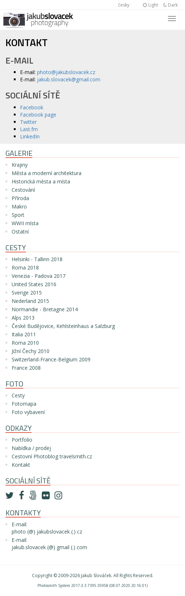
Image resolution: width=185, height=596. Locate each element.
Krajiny (20, 164)
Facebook (31, 107)
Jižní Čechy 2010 (30, 351)
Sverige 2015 (27, 292)
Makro (19, 206)
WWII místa (25, 223)
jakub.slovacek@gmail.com (68, 79)
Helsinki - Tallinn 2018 (37, 259)
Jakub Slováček (96, 575)
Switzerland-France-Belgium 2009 (51, 359)
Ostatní (20, 231)
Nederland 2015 (30, 300)
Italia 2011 (24, 334)
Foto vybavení (28, 412)
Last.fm (29, 129)
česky (123, 5)
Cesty (18, 395)
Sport (18, 214)
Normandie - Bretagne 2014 (45, 309)
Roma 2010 (25, 342)
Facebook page (38, 114)
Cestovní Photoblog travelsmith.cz (52, 456)
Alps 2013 (23, 317)
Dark (170, 5)
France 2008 (26, 367)
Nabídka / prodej (31, 448)
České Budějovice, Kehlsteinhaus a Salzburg (63, 326)
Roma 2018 (25, 267)
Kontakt (21, 464)
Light (150, 5)
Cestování (23, 189)
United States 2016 (34, 284)
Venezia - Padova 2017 (38, 275)
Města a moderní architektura (46, 173)
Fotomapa (24, 403)
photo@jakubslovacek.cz (66, 72)
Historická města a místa (41, 181)
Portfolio (22, 439)
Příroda (20, 198)
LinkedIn (30, 136)
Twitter (28, 121)
